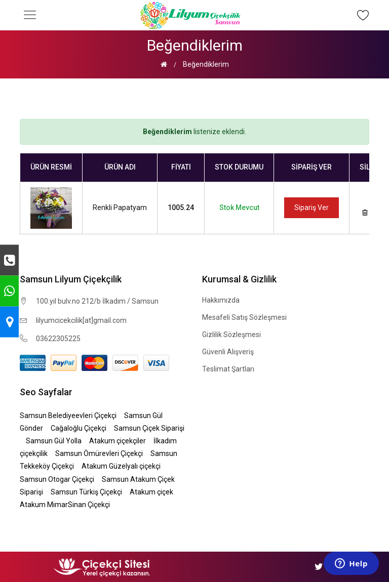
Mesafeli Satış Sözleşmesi (244, 317)
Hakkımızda (221, 300)
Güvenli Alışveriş (228, 351)
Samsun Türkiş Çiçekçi (86, 492)
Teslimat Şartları (228, 368)
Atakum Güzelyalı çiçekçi (121, 466)
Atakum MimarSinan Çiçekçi (65, 505)
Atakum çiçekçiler (117, 441)
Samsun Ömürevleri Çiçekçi (99, 453)
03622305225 (58, 338)
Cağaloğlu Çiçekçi (78, 428)
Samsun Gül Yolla (54, 441)
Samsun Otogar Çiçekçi (57, 479)
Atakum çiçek (151, 492)
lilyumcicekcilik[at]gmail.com (81, 320)
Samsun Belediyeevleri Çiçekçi (68, 415)
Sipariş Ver (311, 207)
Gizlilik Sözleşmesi (231, 334)
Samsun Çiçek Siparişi (149, 428)
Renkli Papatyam (120, 207)
